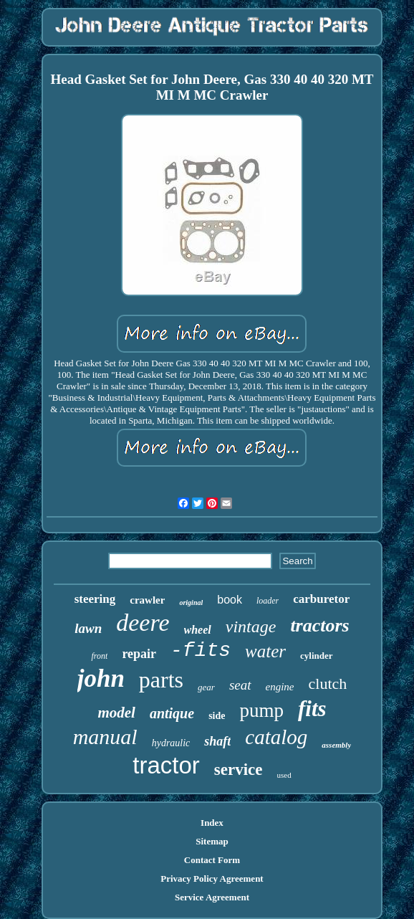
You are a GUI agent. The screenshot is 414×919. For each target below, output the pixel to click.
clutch (328, 683)
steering (95, 599)
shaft (217, 741)
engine (280, 686)
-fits (200, 650)
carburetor (321, 599)
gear (206, 687)
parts (161, 679)
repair (139, 654)
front (99, 656)
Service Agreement (212, 897)
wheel (197, 630)
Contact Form (212, 859)
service (238, 769)
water (265, 651)
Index (212, 822)
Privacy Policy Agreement (211, 878)
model (116, 712)
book (229, 600)
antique (172, 713)
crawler (147, 600)
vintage (251, 626)
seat (240, 684)
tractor (166, 765)
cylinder (316, 655)
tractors (319, 625)
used (284, 775)
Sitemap (212, 841)
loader (267, 601)
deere (142, 622)
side (216, 715)
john (101, 678)
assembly (336, 745)
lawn (88, 628)
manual (105, 736)
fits (312, 708)
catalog (276, 736)
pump (261, 710)
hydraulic (171, 743)
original (191, 602)
